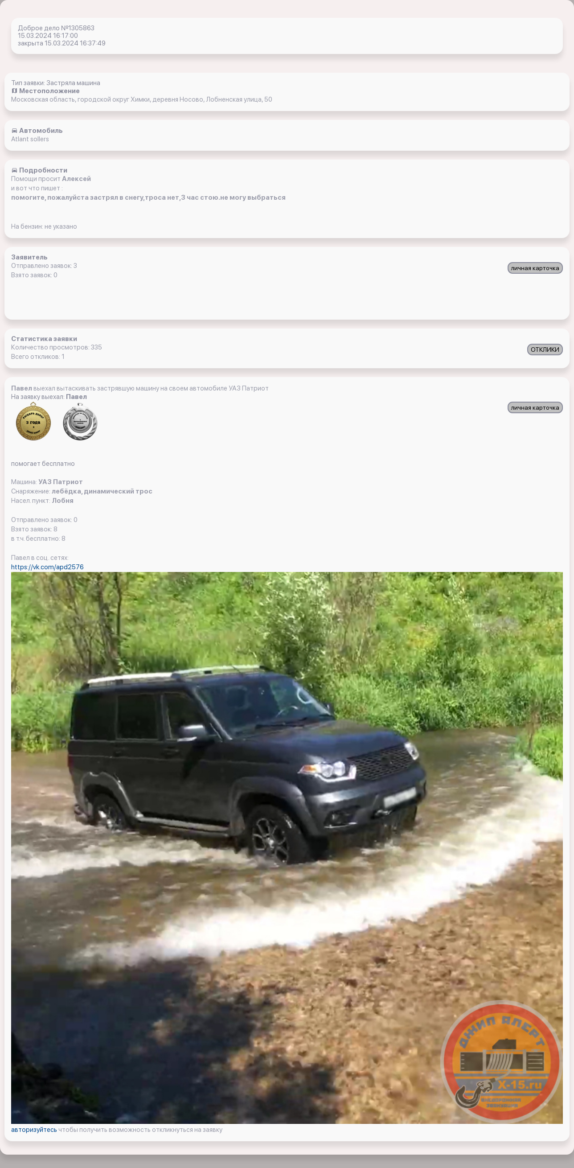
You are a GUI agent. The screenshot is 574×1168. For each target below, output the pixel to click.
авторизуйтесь (34, 1130)
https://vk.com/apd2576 (47, 567)
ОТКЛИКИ (545, 349)
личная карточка (535, 267)
